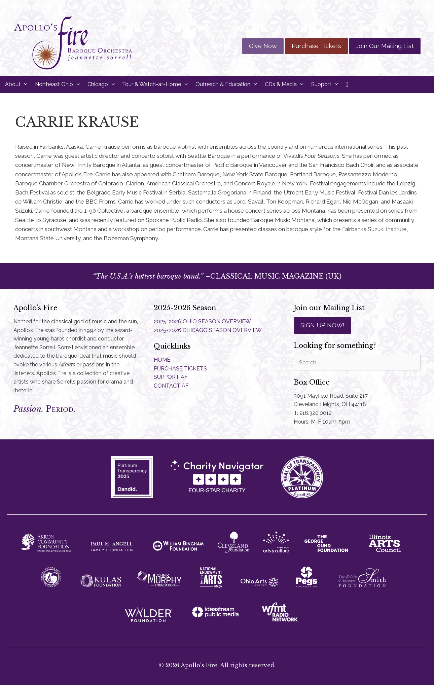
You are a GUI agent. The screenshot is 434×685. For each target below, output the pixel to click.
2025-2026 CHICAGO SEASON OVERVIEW (208, 330)
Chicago (103, 84)
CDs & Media (286, 84)
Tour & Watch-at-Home (157, 84)
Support (326, 84)
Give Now (263, 45)
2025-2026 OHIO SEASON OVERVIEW (202, 321)
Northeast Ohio (59, 84)
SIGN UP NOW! (322, 325)
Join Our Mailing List (385, 45)
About (18, 84)
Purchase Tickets (316, 45)
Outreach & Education (228, 84)
